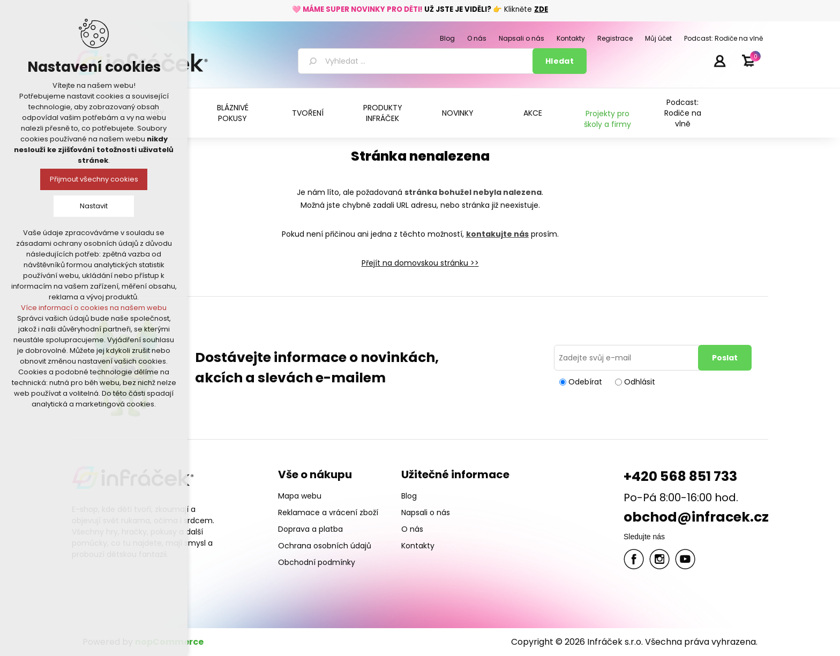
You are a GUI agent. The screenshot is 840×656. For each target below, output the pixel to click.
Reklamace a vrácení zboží (328, 512)
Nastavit (94, 206)
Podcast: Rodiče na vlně (682, 113)
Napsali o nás (425, 512)
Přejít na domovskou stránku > (418, 263)
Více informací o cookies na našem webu (94, 308)
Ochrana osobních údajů (324, 545)
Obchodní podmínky (316, 562)
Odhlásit (639, 381)
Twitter (659, 559)
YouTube (685, 559)
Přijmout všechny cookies (94, 179)
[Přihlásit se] (628, 358)
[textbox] (417, 61)
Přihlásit (719, 60)
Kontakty (417, 545)
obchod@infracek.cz (696, 517)
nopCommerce (169, 642)
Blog (409, 496)
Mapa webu (299, 496)
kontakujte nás (497, 234)
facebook (634, 559)
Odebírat (585, 381)
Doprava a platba (310, 529)
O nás (412, 529)
